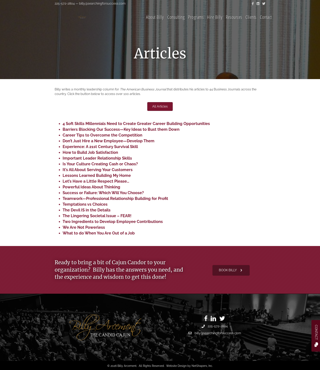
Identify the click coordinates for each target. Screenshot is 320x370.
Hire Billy (214, 22)
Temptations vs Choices (85, 204)
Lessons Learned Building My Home (97, 175)
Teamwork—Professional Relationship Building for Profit (115, 198)
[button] (231, 270)
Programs (196, 22)
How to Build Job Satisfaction (90, 152)
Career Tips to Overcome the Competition (102, 135)
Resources (234, 22)
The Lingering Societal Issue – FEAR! (97, 215)
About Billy (155, 22)
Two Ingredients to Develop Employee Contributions (113, 221)
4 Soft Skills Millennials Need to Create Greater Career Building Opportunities (136, 123)
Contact (266, 22)
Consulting (176, 22)
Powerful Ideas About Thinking (91, 187)
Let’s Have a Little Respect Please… (96, 181)
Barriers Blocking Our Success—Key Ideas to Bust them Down (121, 129)
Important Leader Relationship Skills (97, 158)
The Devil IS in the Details (87, 210)
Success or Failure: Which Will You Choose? (103, 192)
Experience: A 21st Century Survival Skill (100, 146)
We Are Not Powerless (84, 227)
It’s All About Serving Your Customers (98, 169)
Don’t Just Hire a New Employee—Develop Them (108, 141)
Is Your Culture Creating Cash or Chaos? (100, 164)
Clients (251, 22)
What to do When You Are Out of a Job (99, 233)
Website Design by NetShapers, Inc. (189, 365)
